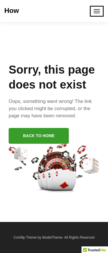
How (11, 10)
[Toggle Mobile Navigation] (97, 11)
